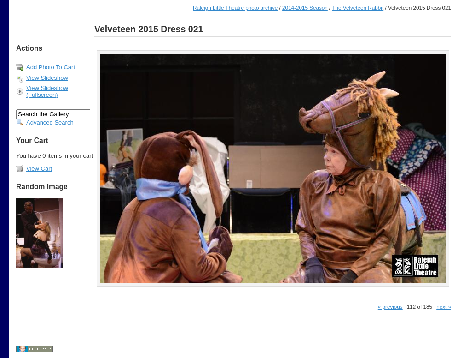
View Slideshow (47, 77)
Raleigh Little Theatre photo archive (235, 8)
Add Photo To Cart (50, 67)
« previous (390, 307)
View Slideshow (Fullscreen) (47, 91)
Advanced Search (50, 122)
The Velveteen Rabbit (357, 8)
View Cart (39, 168)
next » (443, 307)
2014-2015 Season (305, 8)
